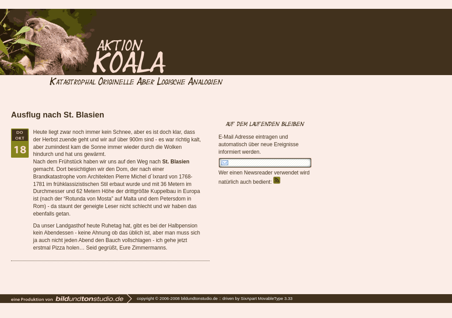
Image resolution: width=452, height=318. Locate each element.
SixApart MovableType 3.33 (266, 298)
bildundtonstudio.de (199, 298)
